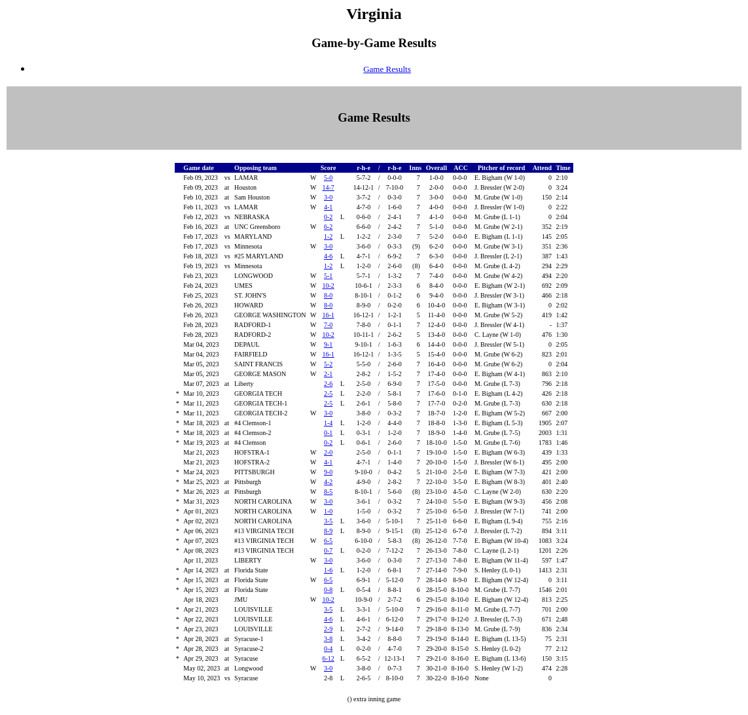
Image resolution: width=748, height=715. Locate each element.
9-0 (328, 472)
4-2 (328, 481)
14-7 (328, 187)
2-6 (328, 383)
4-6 (328, 256)
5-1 (328, 275)
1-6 (328, 570)
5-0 (328, 177)
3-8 (328, 638)
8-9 (328, 530)
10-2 (328, 285)
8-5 (328, 491)
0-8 (328, 589)
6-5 (328, 540)
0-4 (328, 648)
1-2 (328, 236)
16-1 (328, 315)
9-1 (328, 344)
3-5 (328, 521)
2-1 (328, 373)
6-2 (328, 226)
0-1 (328, 432)
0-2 (328, 216)
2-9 (328, 629)
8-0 (328, 295)
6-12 (328, 658)
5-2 (328, 364)
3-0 (328, 197)
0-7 (328, 550)
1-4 (328, 423)
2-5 (328, 393)
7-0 (328, 324)
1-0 (328, 511)
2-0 (328, 452)
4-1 (328, 207)
